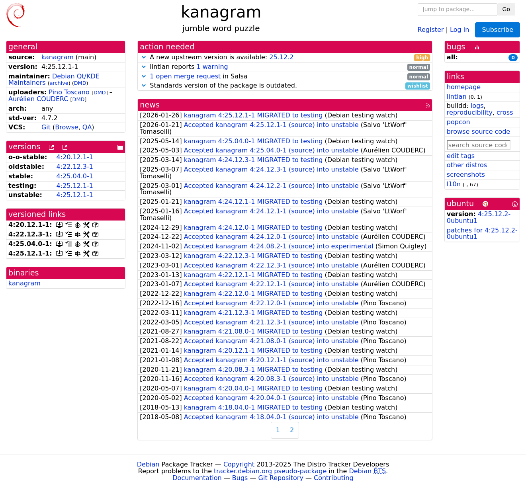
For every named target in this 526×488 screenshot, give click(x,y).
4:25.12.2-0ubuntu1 (478, 217)
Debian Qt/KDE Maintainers (54, 79)
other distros (467, 165)
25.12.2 (281, 57)
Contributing (334, 478)
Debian (148, 464)
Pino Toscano (69, 92)
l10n (454, 184)
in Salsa (285, 76)
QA (87, 127)
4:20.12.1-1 (74, 157)
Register (431, 29)
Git (46, 127)
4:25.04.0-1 (74, 176)
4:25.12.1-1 (74, 185)
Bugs (240, 478)
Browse (66, 127)
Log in (459, 29)
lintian (457, 96)
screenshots (466, 174)
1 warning (212, 66)
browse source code (478, 131)
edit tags (461, 156)
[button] (144, 57)
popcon (458, 122)
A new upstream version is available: (285, 57)
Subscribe (497, 29)
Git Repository (280, 478)
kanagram (57, 57)
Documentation (196, 478)
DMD (80, 83)
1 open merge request (185, 76)
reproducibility (470, 112)
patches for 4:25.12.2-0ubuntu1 (482, 233)
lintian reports (285, 67)
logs (477, 105)
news (150, 104)
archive (59, 83)
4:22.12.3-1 (74, 166)
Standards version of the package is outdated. (285, 85)
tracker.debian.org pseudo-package (270, 471)
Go (506, 9)
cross (505, 112)
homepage (464, 87)
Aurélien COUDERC (38, 99)
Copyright (238, 464)
